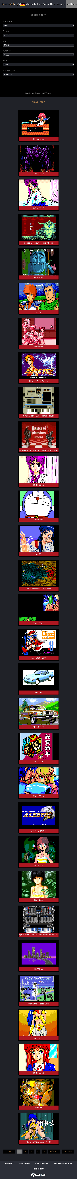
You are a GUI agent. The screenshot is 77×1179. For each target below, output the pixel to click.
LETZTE (68, 1151)
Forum (13, 4)
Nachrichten (36, 4)
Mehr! (52, 4)
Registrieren (41, 1163)
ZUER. (9, 1151)
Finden (46, 4)
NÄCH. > (54, 1151)
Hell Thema (38, 1169)
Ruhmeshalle (23, 4)
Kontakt (9, 1163)
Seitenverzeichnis (63, 1163)
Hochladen (71, 4)
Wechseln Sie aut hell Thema (38, 93)
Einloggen (61, 4)
